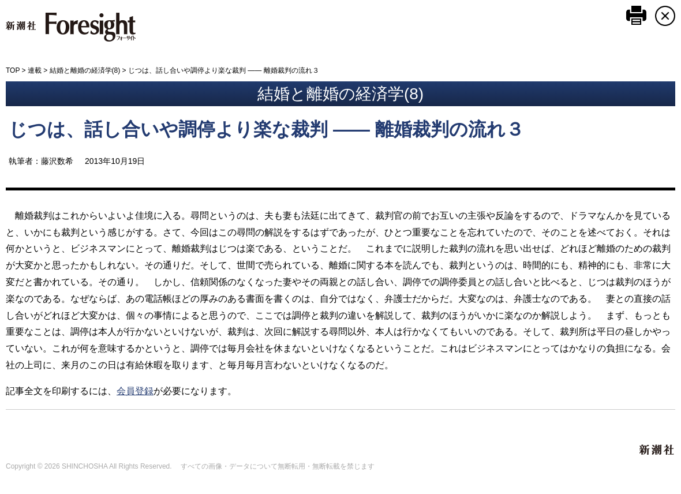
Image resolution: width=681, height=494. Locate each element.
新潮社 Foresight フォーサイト (71, 27)
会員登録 (135, 391)
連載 (35, 70)
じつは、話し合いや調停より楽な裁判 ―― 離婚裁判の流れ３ (266, 129)
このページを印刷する (636, 15)
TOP (13, 70)
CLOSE (665, 16)
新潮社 (657, 450)
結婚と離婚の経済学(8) (85, 70)
